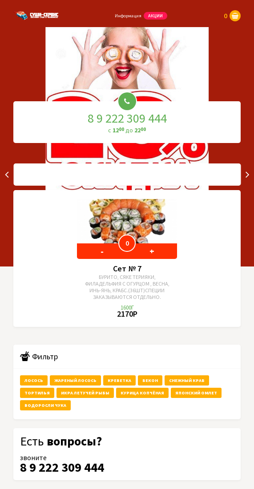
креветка (119, 380)
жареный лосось (75, 380)
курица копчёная (142, 393)
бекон (150, 380)
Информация (128, 16)
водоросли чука (45, 405)
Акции (155, 16)
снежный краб (187, 380)
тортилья (37, 393)
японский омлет (196, 393)
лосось (33, 380)
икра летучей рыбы (85, 393)
